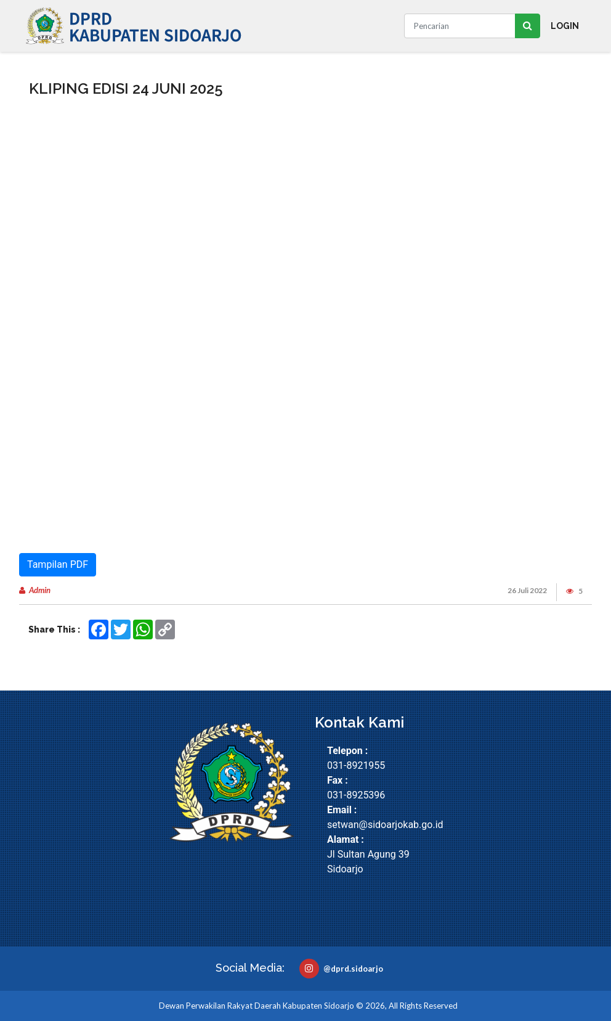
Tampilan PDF (57, 564)
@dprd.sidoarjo (341, 969)
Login (565, 26)
